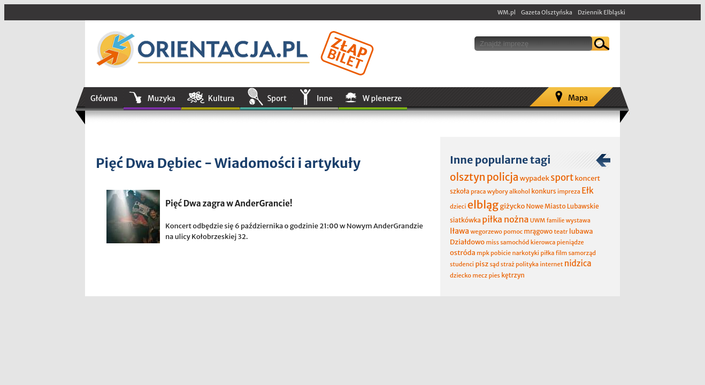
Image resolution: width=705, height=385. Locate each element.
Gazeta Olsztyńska (546, 12)
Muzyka (161, 98)
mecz (479, 275)
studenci (462, 264)
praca (478, 191)
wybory (497, 191)
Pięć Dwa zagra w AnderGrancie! (229, 203)
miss (492, 242)
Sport (276, 98)
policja (503, 177)
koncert (587, 178)
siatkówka (465, 220)
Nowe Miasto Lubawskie (562, 206)
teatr (561, 231)
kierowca (543, 242)
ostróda (463, 252)
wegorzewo (486, 231)
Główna (104, 98)
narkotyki (526, 253)
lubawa (581, 231)
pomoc (513, 231)
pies (494, 275)
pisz (481, 263)
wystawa (578, 220)
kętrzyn (513, 275)
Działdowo (467, 242)
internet (551, 264)
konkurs (543, 191)
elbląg (483, 204)
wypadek (534, 178)
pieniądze (570, 242)
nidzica (578, 263)
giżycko (512, 206)
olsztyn (467, 177)
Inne (325, 98)
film (562, 253)
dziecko (460, 275)
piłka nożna (505, 219)
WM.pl (506, 12)
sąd (494, 264)
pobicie (501, 253)
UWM (538, 220)
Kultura (221, 98)
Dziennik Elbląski (601, 12)
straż (508, 264)
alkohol (519, 191)
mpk (483, 253)
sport (561, 177)
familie (556, 220)
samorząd (582, 253)
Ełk (587, 191)
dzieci (458, 206)
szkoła (460, 191)
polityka (527, 264)
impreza (568, 191)
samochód (514, 242)
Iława (459, 231)
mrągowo (538, 231)
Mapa (578, 98)
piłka (547, 253)
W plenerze (382, 98)
